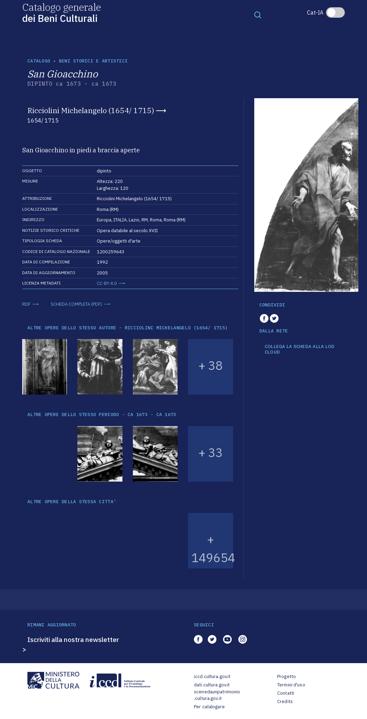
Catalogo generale (61, 12)
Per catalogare (209, 707)
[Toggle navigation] (258, 14)
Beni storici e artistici (93, 61)
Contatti (285, 693)
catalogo (38, 61)
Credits (285, 701)
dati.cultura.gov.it (212, 685)
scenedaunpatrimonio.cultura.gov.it (217, 695)
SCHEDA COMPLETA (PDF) (76, 304)
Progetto (286, 676)
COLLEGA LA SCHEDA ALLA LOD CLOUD (300, 349)
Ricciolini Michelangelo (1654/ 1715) (90, 110)
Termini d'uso (291, 685)
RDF (26, 304)
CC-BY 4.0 (107, 283)
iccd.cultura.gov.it (212, 676)
